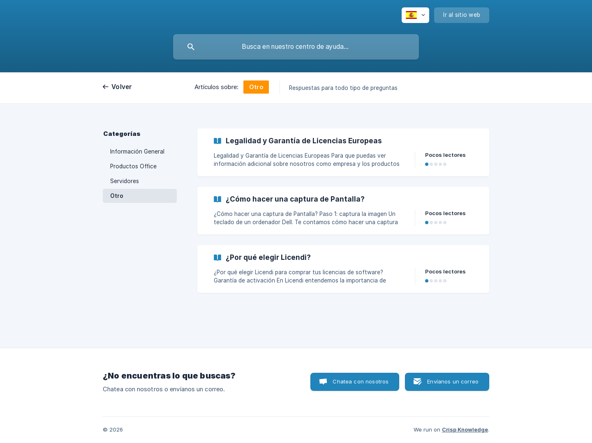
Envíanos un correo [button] (453, 381)
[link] (343, 152)
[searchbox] (296, 47)
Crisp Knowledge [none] (465, 429)
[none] (415, 15)
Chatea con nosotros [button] (360, 381)
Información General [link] (137, 151)
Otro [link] (116, 196)
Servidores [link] (124, 181)
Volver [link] (121, 87)
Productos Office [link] (133, 166)
